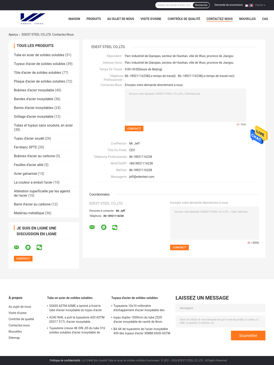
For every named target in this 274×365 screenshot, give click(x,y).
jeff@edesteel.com (141, 176)
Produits (93, 19)
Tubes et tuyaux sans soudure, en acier (43, 125)
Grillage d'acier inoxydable (34, 117)
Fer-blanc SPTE (25, 147)
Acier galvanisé (25, 174)
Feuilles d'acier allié (28, 165)
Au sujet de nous (120, 19)
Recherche (201, 5)
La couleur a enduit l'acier (33, 182)
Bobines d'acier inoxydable (34, 90)
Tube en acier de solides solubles (39, 55)
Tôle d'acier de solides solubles (37, 73)
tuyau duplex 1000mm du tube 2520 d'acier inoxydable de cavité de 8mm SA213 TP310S (137, 320)
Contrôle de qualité (184, 19)
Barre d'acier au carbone (32, 204)
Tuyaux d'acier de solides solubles (40, 64)
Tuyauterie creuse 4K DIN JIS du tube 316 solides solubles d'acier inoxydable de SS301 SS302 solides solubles (77, 330)
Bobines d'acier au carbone (34, 156)
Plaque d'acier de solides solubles (39, 81)
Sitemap (14, 337)
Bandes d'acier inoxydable (33, 99)
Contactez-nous (220, 19)
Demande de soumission (228, 4)
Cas (265, 19)
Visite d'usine (150, 19)
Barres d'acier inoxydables (34, 108)
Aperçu (13, 34)
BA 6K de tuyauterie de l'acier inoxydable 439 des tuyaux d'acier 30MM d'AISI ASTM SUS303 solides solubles (141, 331)
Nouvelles (247, 19)
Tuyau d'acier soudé (29, 138)
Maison (74, 19)
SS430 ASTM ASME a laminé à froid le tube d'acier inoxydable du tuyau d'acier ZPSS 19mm (75, 308)
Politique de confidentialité (65, 360)
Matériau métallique (29, 213)
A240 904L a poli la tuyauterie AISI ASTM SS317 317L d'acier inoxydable (76, 319)
